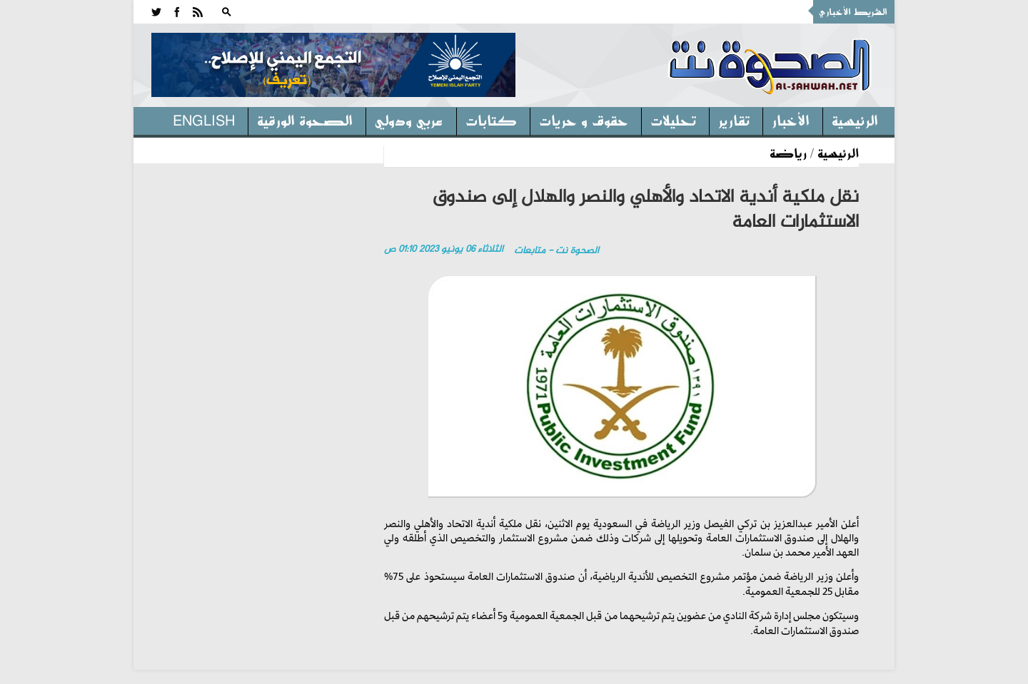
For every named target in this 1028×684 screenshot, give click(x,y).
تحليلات (673, 120)
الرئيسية (855, 120)
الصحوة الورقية (305, 120)
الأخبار (791, 120)
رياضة (788, 152)
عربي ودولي (409, 120)
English (204, 120)
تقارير (734, 120)
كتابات (491, 120)
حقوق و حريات (583, 120)
